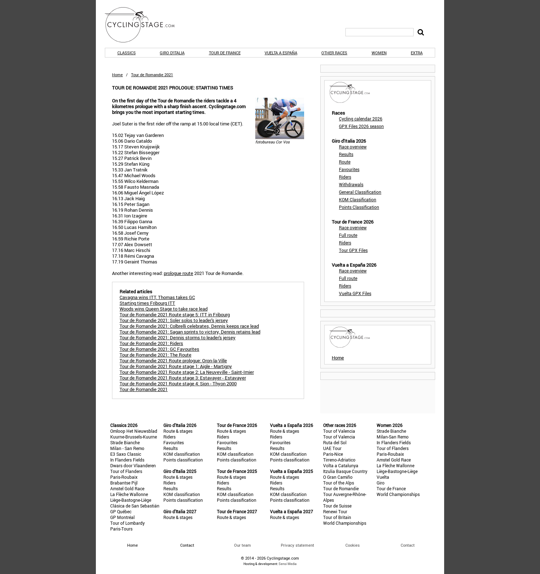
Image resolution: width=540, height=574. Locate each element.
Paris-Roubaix (124, 477)
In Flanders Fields (127, 460)
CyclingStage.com (144, 24)
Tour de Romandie (341, 488)
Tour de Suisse (337, 506)
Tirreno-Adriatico (339, 460)
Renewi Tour (335, 511)
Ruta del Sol (334, 442)
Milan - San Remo (127, 448)
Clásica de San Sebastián (134, 506)
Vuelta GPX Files (355, 293)
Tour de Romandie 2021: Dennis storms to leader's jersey (178, 337)
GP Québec (120, 511)
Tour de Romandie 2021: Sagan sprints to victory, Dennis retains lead (190, 332)
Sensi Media (288, 563)
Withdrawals (351, 184)
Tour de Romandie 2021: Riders (151, 343)
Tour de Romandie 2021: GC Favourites (159, 349)
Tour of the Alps (338, 483)
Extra (417, 52)
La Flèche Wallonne (129, 494)
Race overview (353, 147)
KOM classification (181, 454)
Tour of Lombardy (127, 523)
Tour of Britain (337, 517)
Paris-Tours (121, 529)
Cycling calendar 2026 (360, 118)
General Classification (360, 192)
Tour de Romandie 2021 (144, 389)
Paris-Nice (333, 454)
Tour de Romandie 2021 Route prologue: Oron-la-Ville (173, 360)
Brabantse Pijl (124, 483)
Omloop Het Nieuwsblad (133, 431)
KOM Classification (357, 199)
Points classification (183, 460)
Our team (242, 545)
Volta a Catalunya (340, 465)
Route (344, 162)
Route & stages (177, 431)
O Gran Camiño (338, 477)
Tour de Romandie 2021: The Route (155, 355)
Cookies (352, 545)
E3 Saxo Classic (125, 454)
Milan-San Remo (393, 437)
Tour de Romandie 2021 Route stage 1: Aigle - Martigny (176, 366)
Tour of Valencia (339, 431)
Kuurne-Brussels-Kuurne (133, 437)
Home (117, 74)
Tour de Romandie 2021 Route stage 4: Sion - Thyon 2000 (178, 383)
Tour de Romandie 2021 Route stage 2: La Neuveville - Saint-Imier (187, 372)
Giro (381, 483)
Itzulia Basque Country (345, 471)
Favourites (349, 169)
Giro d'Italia (172, 52)
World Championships (344, 523)
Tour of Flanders (126, 471)
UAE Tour (332, 448)
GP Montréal (122, 517)
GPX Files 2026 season (361, 126)
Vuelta (383, 477)
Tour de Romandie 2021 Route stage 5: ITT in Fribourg (175, 314)
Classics (126, 52)
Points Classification (359, 207)
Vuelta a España (281, 52)
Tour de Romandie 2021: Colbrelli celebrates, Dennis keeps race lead (189, 326)
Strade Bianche (125, 442)
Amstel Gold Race (127, 488)
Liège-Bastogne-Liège (130, 500)
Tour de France (225, 52)
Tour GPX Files (353, 250)
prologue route (178, 273)
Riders (345, 177)
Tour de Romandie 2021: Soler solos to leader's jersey (174, 320)
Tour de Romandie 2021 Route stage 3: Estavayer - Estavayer (183, 378)
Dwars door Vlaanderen (133, 465)
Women (379, 52)
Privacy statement (297, 545)
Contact (408, 545)
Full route (348, 235)
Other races (334, 52)
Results (346, 154)
